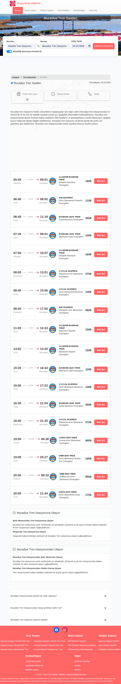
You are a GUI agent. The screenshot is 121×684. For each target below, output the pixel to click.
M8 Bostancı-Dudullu (77, 641)
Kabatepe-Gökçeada (34, 665)
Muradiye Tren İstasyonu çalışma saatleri (29, 620)
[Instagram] (65, 630)
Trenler (18, 10)
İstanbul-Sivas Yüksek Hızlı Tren (14, 649)
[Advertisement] (60, 65)
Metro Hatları (30, 10)
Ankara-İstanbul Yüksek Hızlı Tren (48, 645)
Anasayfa (15, 77)
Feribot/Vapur (79, 10)
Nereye (43, 40)
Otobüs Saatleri (47, 10)
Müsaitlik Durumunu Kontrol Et (27, 50)
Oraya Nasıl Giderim (25, 3)
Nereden (10, 40)
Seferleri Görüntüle (103, 45)
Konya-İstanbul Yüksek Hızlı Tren (48, 649)
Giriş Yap (93, 10)
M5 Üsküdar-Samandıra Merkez (82, 645)
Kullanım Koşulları (82, 661)
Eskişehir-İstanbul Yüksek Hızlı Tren (49, 641)
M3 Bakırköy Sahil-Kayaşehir (80, 649)
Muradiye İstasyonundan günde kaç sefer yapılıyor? (34, 596)
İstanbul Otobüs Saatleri (109, 641)
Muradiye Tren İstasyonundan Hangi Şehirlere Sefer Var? (36, 608)
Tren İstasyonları (29, 77)
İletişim (78, 665)
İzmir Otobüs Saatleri (108, 645)
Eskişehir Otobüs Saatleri (109, 649)
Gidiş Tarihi (76, 40)
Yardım (78, 670)
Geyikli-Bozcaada (33, 661)
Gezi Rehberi (63, 10)
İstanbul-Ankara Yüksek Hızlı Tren (15, 641)
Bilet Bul (101, 181)
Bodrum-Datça (32, 670)
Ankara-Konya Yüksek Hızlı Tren (15, 645)
